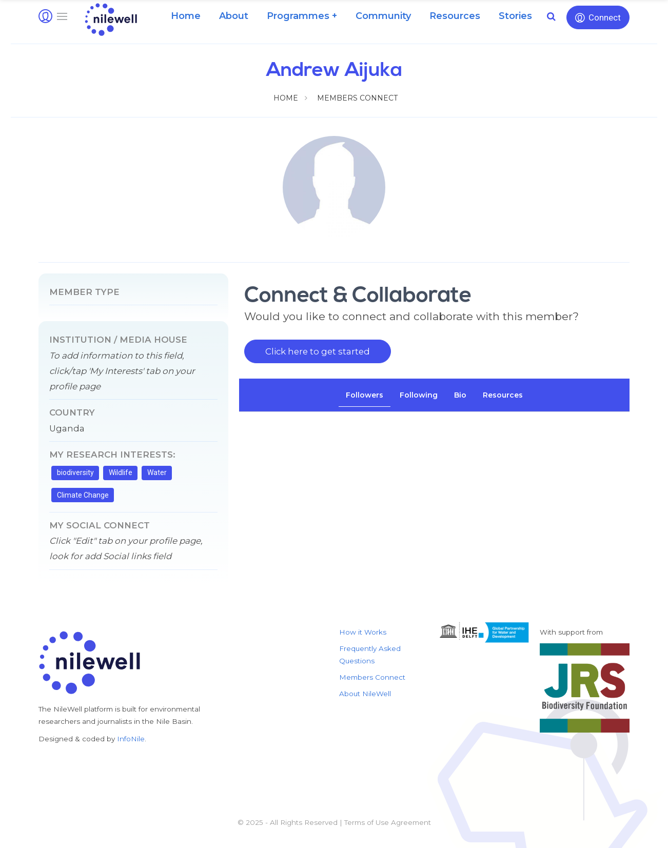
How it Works (362, 632)
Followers (364, 395)
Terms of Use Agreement (387, 822)
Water (157, 472)
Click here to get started (317, 351)
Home (186, 16)
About (233, 16)
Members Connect (357, 98)
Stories (515, 16)
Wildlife (120, 472)
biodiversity (75, 472)
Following (419, 395)
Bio (460, 395)
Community (383, 16)
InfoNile (131, 739)
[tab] (364, 395)
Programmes (298, 16)
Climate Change (83, 495)
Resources (454, 16)
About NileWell (365, 693)
